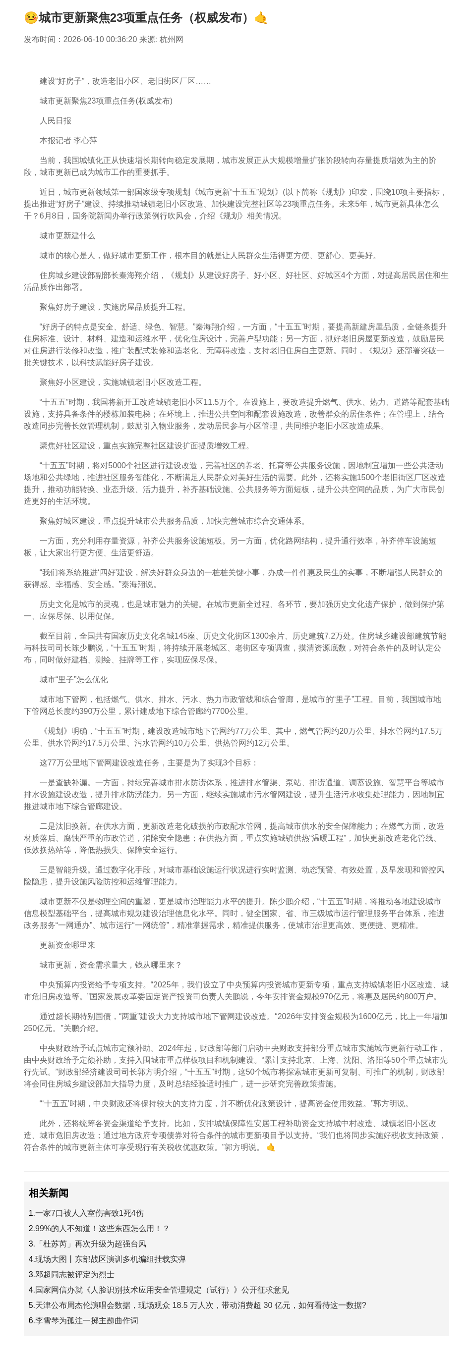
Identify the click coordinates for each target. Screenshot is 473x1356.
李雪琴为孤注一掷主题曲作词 (86, 1320)
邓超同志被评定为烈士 (75, 1274)
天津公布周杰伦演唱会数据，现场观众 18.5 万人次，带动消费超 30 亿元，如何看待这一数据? (200, 1305)
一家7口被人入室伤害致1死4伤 (89, 1213)
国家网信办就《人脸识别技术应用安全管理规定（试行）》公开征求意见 (162, 1290)
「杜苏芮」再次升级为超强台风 (90, 1244)
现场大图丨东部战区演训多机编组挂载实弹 (110, 1259)
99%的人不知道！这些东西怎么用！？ (102, 1228)
